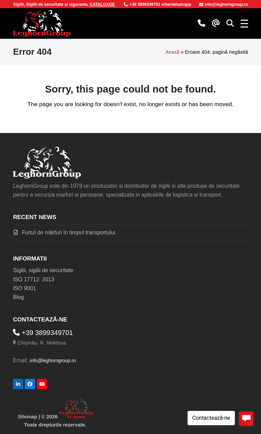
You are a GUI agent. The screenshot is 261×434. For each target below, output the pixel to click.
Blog (18, 297)
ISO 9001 (24, 288)
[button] (230, 23)
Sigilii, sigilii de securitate (43, 270)
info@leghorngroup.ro (223, 4)
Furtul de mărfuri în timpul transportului (68, 232)
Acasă (172, 52)
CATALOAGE (102, 4)
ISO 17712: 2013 (33, 279)
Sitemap (27, 416)
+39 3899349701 (142, 4)
